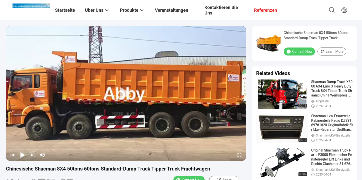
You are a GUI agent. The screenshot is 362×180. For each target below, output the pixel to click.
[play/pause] (23, 154)
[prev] (13, 154)
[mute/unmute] (43, 154)
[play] (126, 93)
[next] (33, 154)
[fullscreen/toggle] (239, 154)
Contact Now (299, 51)
